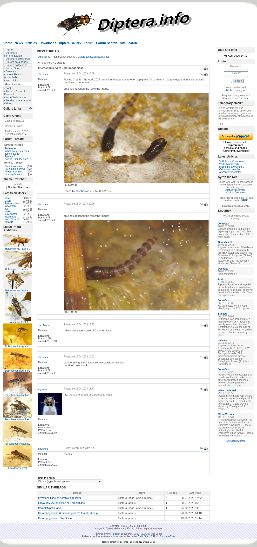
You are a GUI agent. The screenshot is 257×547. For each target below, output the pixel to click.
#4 (201, 357)
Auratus (9, 222)
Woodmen (10, 206)
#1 (201, 73)
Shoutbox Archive (235, 441)
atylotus (42, 389)
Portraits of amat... (15, 166)
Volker (8, 211)
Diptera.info (44, 56)
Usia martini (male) (18, 322)
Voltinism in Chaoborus (231, 161)
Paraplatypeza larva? (50, 508)
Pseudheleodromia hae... (17, 395)
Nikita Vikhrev (226, 414)
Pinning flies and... (15, 174)
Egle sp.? (10, 156)
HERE (244, 200)
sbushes (43, 74)
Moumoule (10, 216)
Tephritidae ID (12, 153)
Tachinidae (10, 148)
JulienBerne (11, 214)
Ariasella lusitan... (14, 171)
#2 (201, 204)
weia (7, 198)
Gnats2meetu (225, 242)
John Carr (223, 223)
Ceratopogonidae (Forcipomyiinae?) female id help (68, 513)
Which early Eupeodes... (18, 151)
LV (25, 134)
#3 (201, 324)
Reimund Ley (12, 203)
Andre (221, 279)
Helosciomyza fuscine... (17, 248)
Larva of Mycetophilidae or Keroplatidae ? (62, 502)
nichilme (223, 340)
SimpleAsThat (167, 536)
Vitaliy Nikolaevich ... (230, 164)
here (246, 98)
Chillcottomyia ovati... (18, 468)
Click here (229, 90)
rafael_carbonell (227, 390)
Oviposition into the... (230, 169)
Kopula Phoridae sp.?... (17, 159)
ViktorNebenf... (13, 219)
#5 (201, 389)
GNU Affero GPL (146, 536)
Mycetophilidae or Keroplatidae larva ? (60, 497)
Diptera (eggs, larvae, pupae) (93, 56)
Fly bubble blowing (15, 169)
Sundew (222, 313)
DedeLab (223, 268)
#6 (201, 448)
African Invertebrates (230, 172)
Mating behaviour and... (232, 166)
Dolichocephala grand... (17, 346)
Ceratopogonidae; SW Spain (55, 518)
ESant (8, 200)
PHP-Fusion (113, 534)
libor (7, 208)
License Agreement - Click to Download (236, 191)
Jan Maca (44, 325)
